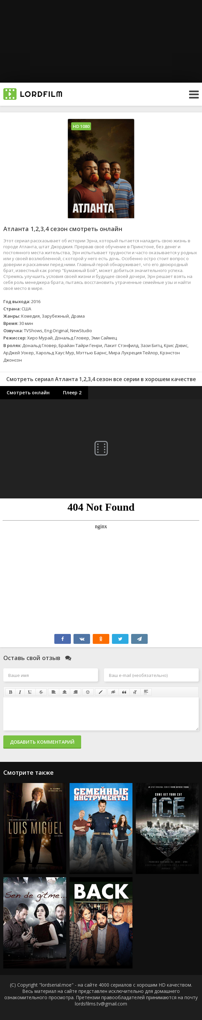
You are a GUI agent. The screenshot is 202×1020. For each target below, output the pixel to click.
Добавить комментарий (42, 742)
